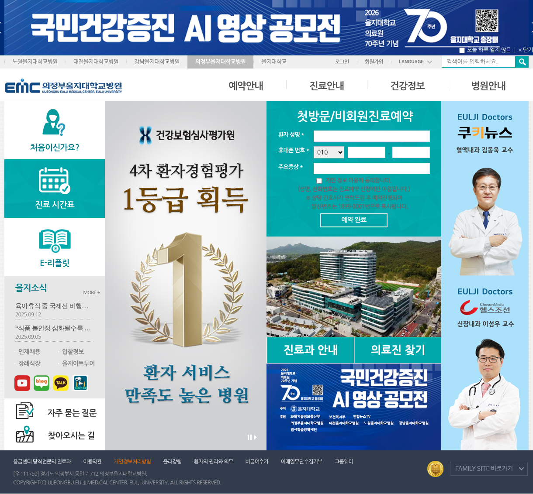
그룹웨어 (344, 461)
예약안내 (245, 86)
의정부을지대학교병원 (220, 62)
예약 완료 (353, 219)
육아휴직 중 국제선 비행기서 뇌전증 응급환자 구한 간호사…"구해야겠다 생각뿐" (54, 305)
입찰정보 (73, 352)
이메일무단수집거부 (301, 461)
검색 (521, 61)
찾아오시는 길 (71, 436)
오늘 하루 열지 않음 (489, 50)
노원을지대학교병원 (35, 62)
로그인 (342, 62)
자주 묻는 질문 (72, 413)
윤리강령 (172, 461)
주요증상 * (290, 167)
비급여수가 (257, 461)
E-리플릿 (54, 263)
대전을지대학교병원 (96, 62)
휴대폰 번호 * (293, 150)
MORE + (91, 292)
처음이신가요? (55, 148)
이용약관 (92, 461)
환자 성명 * (291, 134)
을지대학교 (274, 62)
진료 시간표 (54, 205)
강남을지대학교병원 (157, 62)
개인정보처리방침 (132, 461)
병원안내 (488, 86)
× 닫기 (526, 50)
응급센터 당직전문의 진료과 (42, 461)
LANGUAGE (411, 61)
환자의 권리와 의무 (213, 461)
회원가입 (374, 62)
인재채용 (29, 352)
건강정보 (407, 86)
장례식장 (29, 363)
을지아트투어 (78, 363)
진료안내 (326, 86)
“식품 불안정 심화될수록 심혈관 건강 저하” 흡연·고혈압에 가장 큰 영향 (54, 328)
